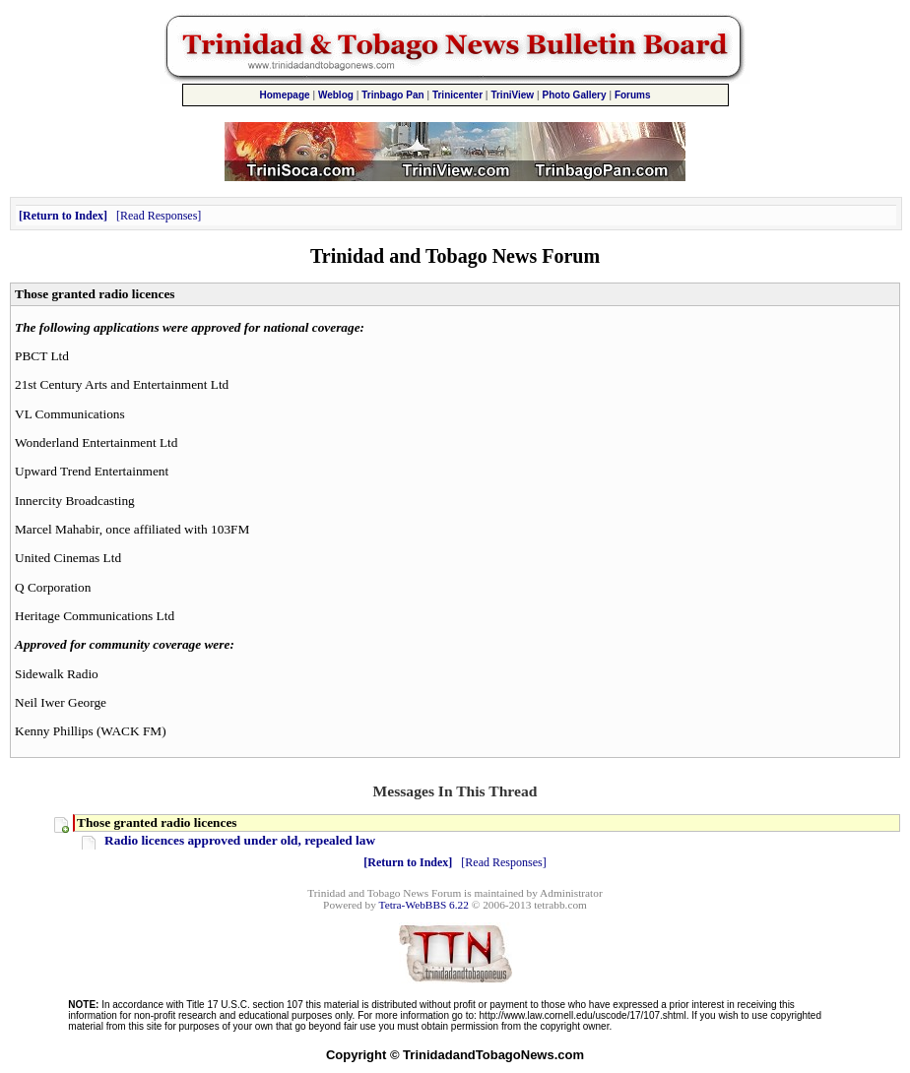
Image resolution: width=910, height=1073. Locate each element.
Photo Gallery (575, 95)
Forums (633, 95)
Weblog (336, 95)
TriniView (512, 95)
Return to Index (63, 215)
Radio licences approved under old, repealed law (239, 840)
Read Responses (158, 215)
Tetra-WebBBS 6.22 (424, 905)
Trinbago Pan (392, 95)
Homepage (284, 95)
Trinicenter (457, 95)
